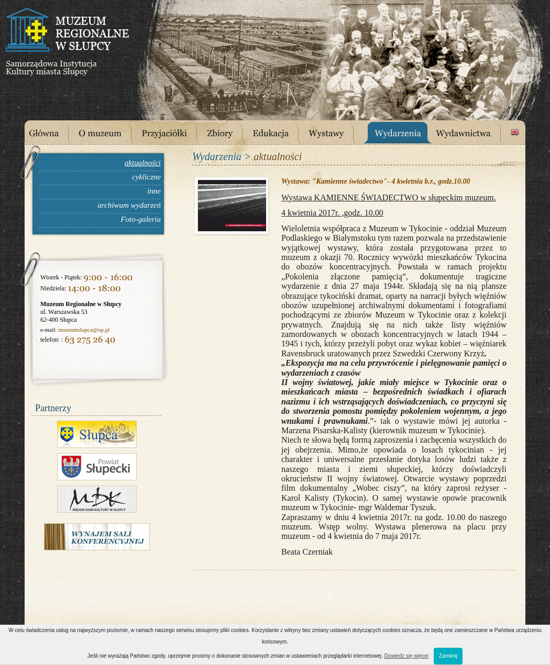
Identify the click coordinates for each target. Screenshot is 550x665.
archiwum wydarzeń (129, 205)
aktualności (143, 163)
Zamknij (448, 656)
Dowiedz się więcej (406, 656)
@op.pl (101, 329)
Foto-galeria (140, 219)
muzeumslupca (75, 329)
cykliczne (146, 177)
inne (154, 191)
